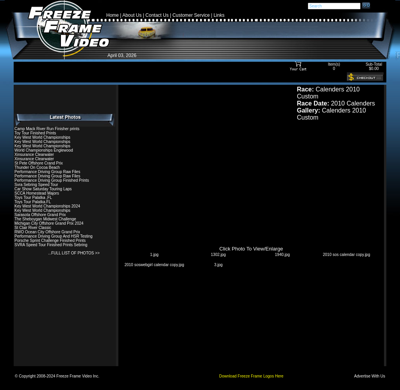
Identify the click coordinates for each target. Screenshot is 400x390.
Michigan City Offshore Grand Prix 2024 (49, 223)
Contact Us (156, 15)
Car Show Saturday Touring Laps (43, 189)
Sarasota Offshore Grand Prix (40, 215)
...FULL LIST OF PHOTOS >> (74, 253)
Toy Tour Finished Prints (35, 133)
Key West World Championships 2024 (47, 206)
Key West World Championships (42, 137)
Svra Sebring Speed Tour (36, 184)
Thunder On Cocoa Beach (37, 167)
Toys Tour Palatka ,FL (33, 197)
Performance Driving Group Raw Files (47, 172)
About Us (131, 15)
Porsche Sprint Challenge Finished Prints (50, 240)
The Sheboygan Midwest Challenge (45, 219)
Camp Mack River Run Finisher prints (46, 129)
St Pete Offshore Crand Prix (38, 163)
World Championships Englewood (43, 150)
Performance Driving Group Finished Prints (51, 180)
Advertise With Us (369, 376)
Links (219, 15)
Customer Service (190, 15)
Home (112, 15)
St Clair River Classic (32, 227)
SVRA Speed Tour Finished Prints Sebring (51, 245)
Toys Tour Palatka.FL (32, 202)
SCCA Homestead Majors (36, 193)
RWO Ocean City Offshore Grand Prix (47, 232)
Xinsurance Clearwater (34, 154)
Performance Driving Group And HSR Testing (53, 236)
